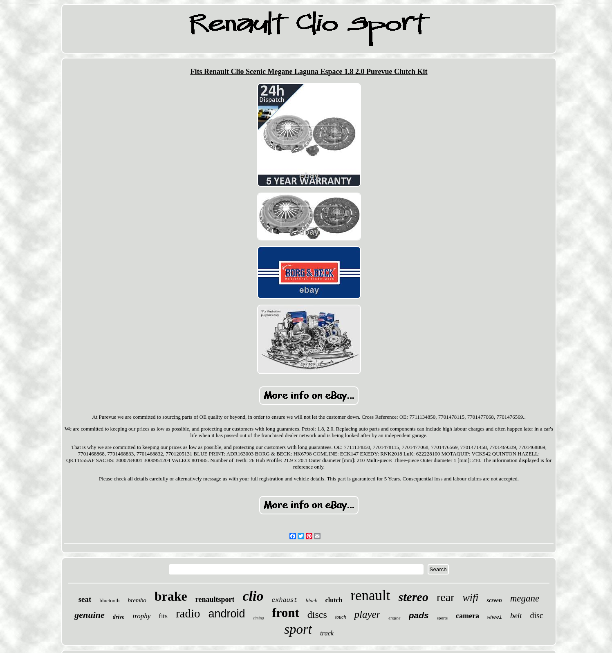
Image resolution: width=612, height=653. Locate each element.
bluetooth (109, 600)
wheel (494, 617)
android (226, 614)
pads (419, 615)
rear (446, 597)
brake (171, 596)
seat (85, 599)
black (311, 600)
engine (394, 617)
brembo (137, 600)
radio (188, 613)
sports (442, 617)
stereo (413, 597)
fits (163, 616)
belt (516, 615)
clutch (334, 600)
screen (494, 600)
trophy (141, 616)
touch (340, 617)
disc (536, 615)
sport (298, 629)
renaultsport (215, 599)
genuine (89, 615)
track (327, 633)
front (285, 613)
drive (119, 617)
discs (317, 614)
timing (258, 618)
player (367, 614)
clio (252, 596)
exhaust (284, 600)
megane (525, 598)
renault (370, 596)
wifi (470, 598)
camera (467, 616)
